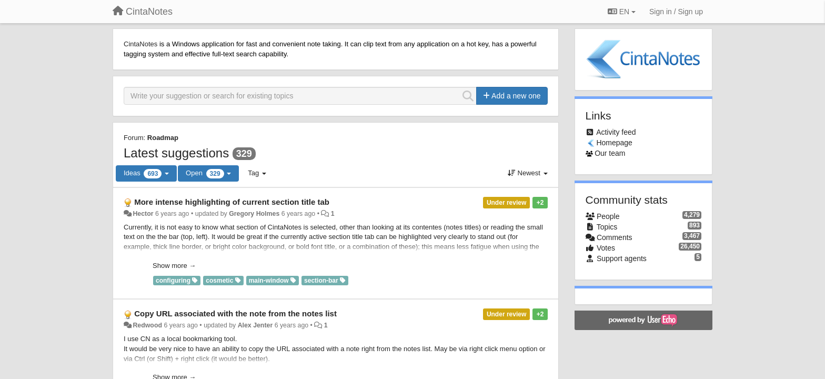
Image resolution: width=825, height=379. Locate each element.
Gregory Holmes (254, 213)
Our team (610, 153)
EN (622, 11)
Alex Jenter (255, 325)
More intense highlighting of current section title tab (231, 201)
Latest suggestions (176, 153)
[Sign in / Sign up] (676, 12)
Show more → (174, 266)
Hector (143, 213)
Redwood (147, 325)
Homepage (614, 142)
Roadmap (162, 138)
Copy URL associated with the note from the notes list (235, 313)
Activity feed (616, 132)
